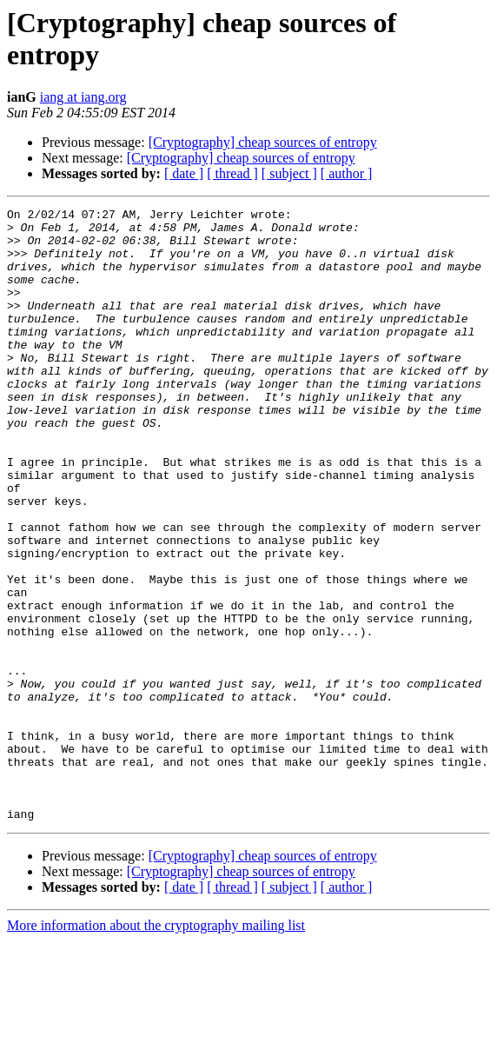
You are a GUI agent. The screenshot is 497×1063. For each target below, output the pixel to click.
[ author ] (347, 173)
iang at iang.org (83, 97)
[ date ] (183, 173)
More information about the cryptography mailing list (156, 1047)
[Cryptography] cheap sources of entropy (263, 142)
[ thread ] (232, 173)
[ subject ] (289, 173)
